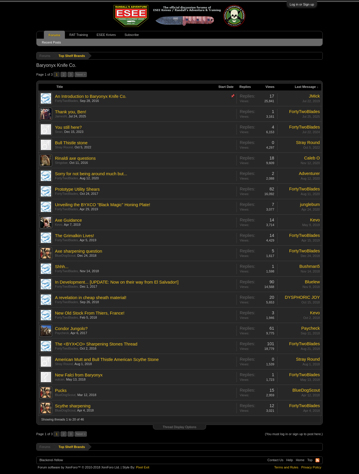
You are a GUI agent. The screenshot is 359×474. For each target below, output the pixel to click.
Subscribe (132, 35)
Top (310, 460)
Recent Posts (51, 42)
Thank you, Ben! (70, 112)
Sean (59, 131)
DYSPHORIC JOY (302, 297)
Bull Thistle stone (71, 142)
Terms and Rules (286, 467)
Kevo (58, 224)
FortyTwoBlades (66, 101)
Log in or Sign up (302, 4)
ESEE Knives (106, 35)
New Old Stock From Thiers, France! (90, 313)
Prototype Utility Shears (77, 189)
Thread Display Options (179, 427)
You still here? (68, 127)
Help (289, 460)
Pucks (61, 390)
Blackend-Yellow (51, 460)
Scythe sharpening (72, 406)
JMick (314, 96)
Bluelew (312, 281)
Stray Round (64, 147)
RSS (317, 460)
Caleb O (312, 158)
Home (300, 460)
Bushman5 (309, 266)
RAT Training (78, 35)
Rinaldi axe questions (75, 158)
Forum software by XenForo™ (79, 467)
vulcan (59, 379)
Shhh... (61, 266)
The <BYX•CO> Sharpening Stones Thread (96, 344)
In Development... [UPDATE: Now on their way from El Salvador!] (116, 282)
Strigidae (61, 162)
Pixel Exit (142, 467)
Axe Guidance (68, 220)
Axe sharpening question (78, 251)
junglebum (310, 204)
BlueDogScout (65, 255)
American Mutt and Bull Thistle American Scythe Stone (107, 359)
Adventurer (309, 173)
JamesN (61, 116)
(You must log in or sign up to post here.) (294, 434)
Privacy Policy (311, 467)
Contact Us (275, 460)
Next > (80, 74)
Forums (54, 35)
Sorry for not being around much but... (91, 173)
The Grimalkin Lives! (74, 235)
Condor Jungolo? (71, 328)
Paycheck (62, 333)
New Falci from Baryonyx (79, 375)
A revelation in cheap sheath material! (90, 297)
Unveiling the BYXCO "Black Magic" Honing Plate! (102, 204)
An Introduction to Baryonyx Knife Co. (90, 96)
